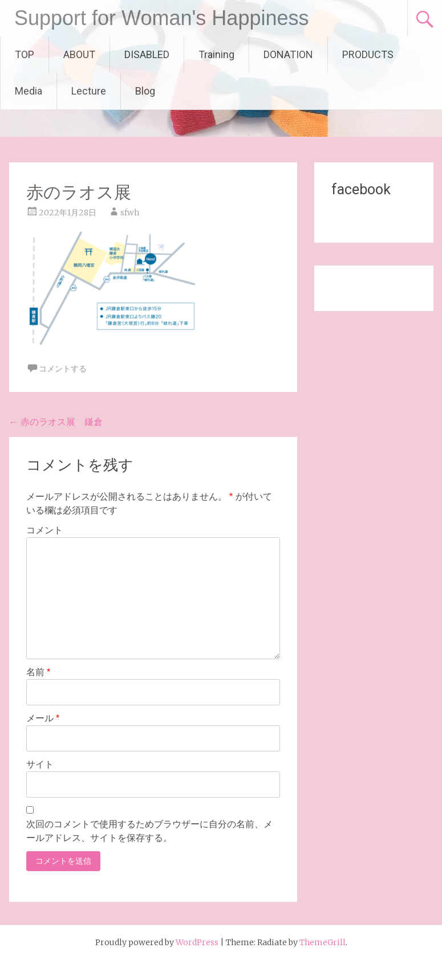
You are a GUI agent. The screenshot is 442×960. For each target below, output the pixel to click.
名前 (38, 672)
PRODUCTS (368, 54)
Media (28, 91)
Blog (145, 91)
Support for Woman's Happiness (161, 18)
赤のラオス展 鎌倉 (56, 421)
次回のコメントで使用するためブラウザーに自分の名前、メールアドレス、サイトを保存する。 (149, 831)
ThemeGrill (322, 942)
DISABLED (146, 54)
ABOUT (79, 54)
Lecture (88, 91)
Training (216, 54)
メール (43, 718)
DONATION (288, 54)
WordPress (197, 942)
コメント (44, 530)
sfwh (129, 212)
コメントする (63, 368)
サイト (40, 764)
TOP (24, 54)
